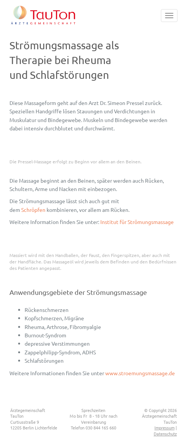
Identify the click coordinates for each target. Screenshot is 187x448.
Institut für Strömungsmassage (137, 221)
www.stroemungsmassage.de (140, 373)
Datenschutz (165, 434)
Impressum (164, 428)
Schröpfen (33, 209)
